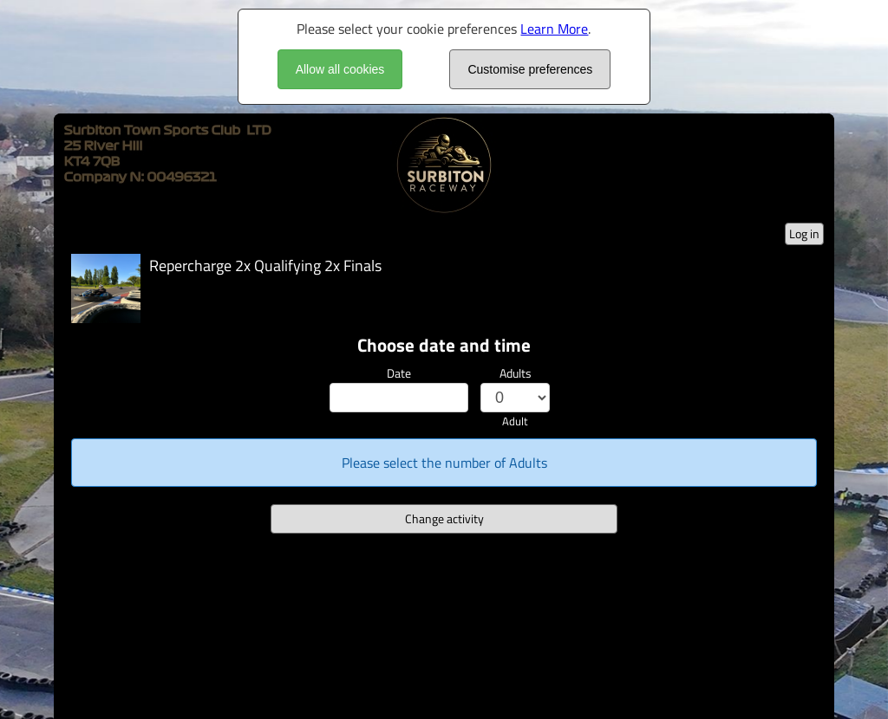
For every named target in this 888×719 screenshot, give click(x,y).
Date (399, 373)
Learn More (554, 28)
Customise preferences (529, 69)
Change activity (444, 518)
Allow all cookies (340, 69)
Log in (804, 233)
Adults (516, 373)
